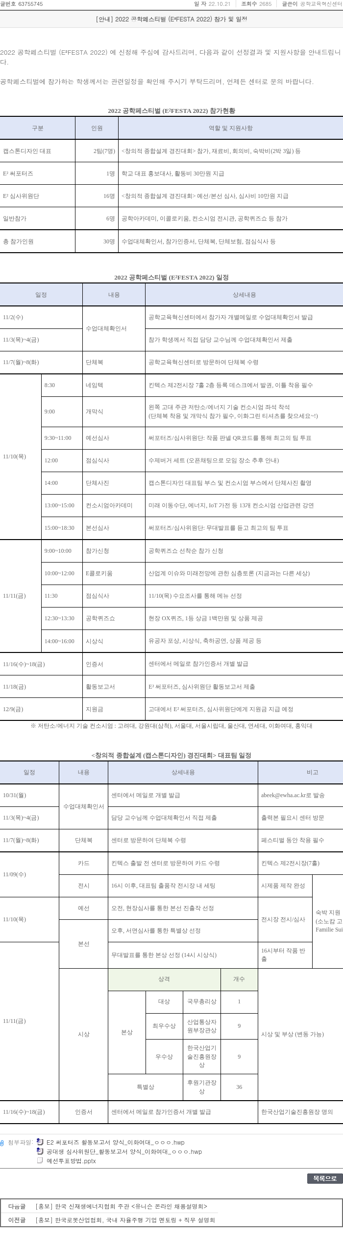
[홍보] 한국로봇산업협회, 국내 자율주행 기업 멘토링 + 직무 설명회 (125, 1219)
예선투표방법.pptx (66, 1160)
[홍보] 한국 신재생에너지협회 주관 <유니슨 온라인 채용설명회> (121, 1206)
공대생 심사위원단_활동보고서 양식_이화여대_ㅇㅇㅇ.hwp (119, 1151)
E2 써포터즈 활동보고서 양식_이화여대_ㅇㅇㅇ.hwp (110, 1142)
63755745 (30, 3)
